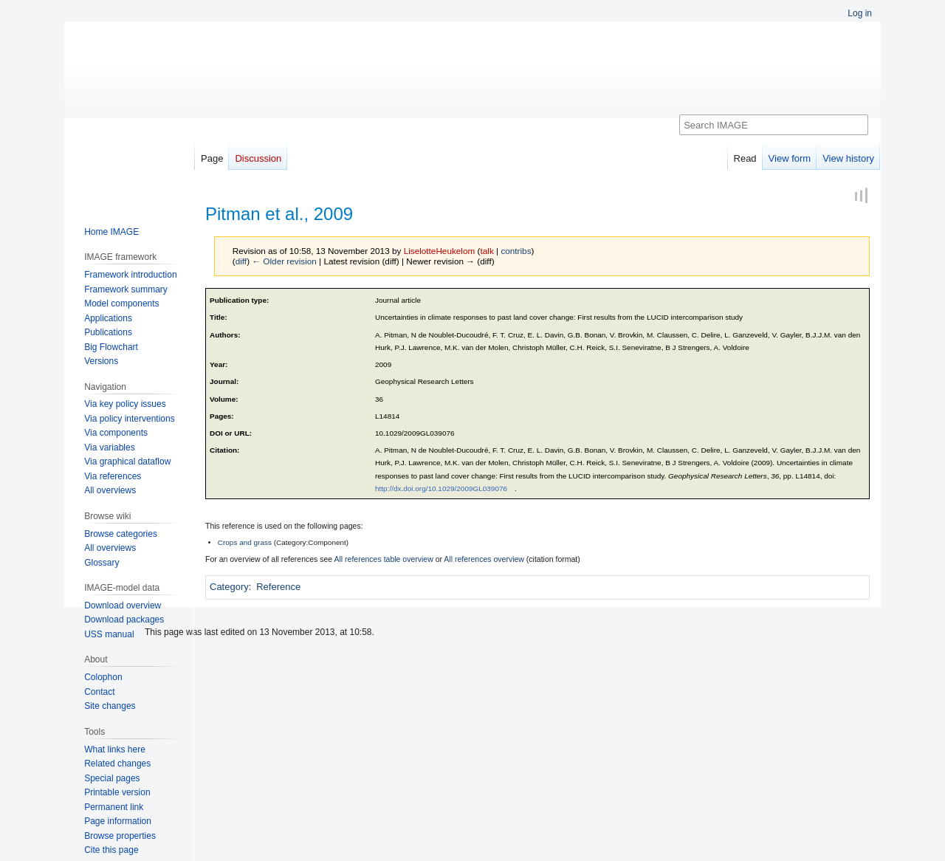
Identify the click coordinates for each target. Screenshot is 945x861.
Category (229, 586)
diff (241, 261)
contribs (516, 250)
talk (486, 250)
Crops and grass (245, 542)
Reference (278, 586)
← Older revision (284, 261)
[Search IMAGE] (773, 124)
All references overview (484, 559)
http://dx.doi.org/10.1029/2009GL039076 (441, 488)
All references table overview (383, 559)
